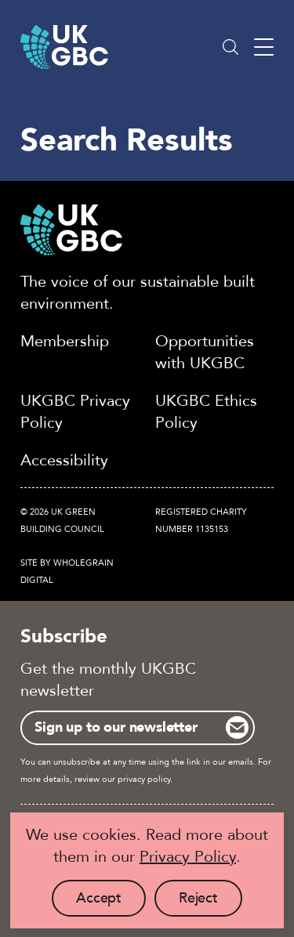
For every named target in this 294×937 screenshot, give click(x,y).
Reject (210, 902)
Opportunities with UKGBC (204, 352)
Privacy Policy (188, 856)
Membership (64, 341)
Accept (111, 902)
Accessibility (64, 460)
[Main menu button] (263, 47)
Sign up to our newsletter (115, 727)
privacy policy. (145, 779)
